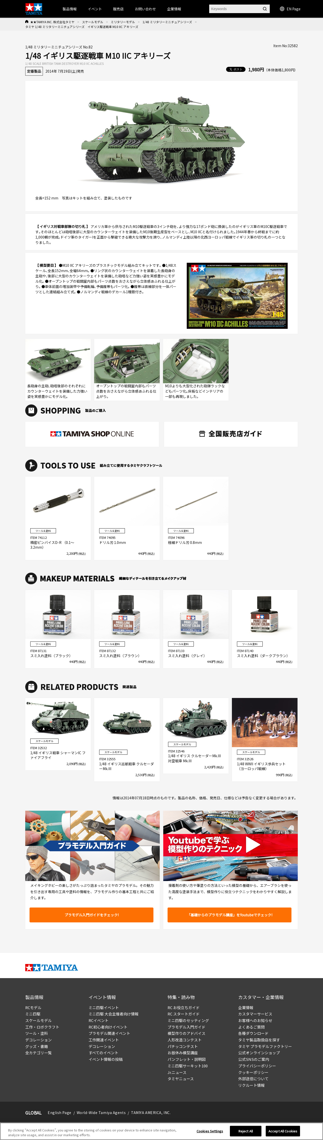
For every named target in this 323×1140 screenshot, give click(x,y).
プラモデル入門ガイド (186, 1027)
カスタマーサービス (255, 1013)
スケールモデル (92, 22)
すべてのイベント (103, 1052)
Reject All (245, 1131)
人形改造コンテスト (185, 1039)
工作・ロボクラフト (42, 1027)
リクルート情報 (251, 1085)
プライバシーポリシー (257, 1065)
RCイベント (99, 1020)
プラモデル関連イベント (109, 1033)
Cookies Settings (210, 1131)
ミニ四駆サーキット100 (188, 1065)
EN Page (290, 8)
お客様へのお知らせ (255, 1020)
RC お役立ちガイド (184, 1007)
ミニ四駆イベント (104, 1007)
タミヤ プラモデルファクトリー (265, 1046)
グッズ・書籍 (36, 1046)
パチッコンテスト (183, 1046)
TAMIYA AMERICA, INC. (151, 1112)
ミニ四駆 (32, 1013)
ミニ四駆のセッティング (188, 1020)
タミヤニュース (181, 1078)
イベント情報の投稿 (106, 1059)
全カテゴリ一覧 (38, 1052)
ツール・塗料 (36, 1033)
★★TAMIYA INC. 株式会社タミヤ (52, 22)
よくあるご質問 (251, 1027)
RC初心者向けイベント (108, 1027)
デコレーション (38, 1039)
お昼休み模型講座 (183, 1052)
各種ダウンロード (253, 1033)
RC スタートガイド (184, 1013)
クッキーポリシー (253, 1072)
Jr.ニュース (177, 1072)
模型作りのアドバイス (186, 1033)
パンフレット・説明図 (187, 1059)
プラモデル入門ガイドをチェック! (92, 914)
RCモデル (33, 1007)
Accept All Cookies (282, 1131)
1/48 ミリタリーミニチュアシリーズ (167, 22)
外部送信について (253, 1078)
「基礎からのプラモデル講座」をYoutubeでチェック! (229, 914)
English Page (59, 1112)
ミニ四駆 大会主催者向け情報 (114, 1013)
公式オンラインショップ (259, 1052)
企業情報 (245, 1007)
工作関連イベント (104, 1039)
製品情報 (70, 8)
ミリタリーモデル (123, 22)
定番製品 (34, 71)
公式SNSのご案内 (253, 1059)
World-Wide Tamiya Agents (101, 1112)
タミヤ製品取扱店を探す (259, 1039)
